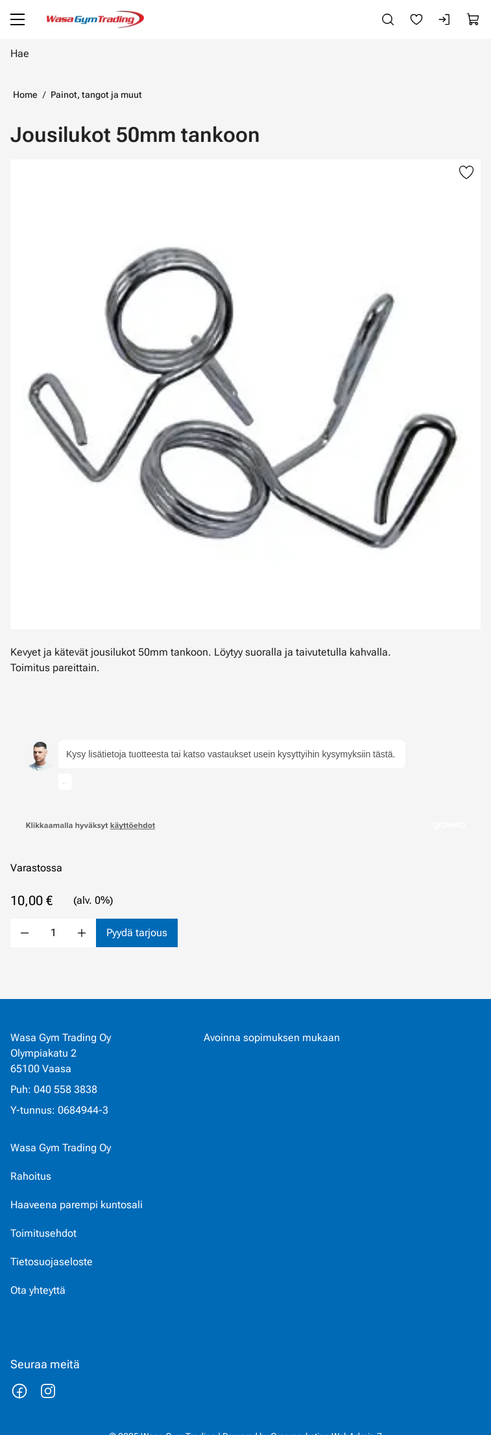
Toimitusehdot (43, 1216)
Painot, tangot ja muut (96, 94)
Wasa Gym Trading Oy (60, 1131)
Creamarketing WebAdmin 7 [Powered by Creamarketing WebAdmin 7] (326, 1419)
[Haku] (388, 19)
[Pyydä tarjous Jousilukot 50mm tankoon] (137, 902)
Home (25, 94)
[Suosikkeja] (416, 19)
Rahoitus (30, 1159)
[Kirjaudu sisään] (445, 19)
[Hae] (245, 53)
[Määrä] (53, 902)
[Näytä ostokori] (473, 19)
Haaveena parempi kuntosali (76, 1188)
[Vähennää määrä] (24, 902)
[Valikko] (17, 19)
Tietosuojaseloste (51, 1245)
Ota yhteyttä (38, 1273)
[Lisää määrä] (81, 902)
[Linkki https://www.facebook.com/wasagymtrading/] (19, 1374)
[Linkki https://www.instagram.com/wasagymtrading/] (48, 1374)
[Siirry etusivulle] (95, 19)
